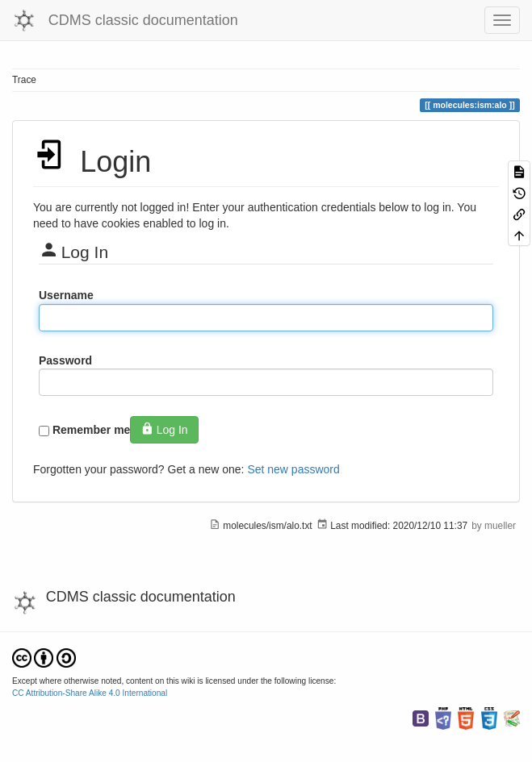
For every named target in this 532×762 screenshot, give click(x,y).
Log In (163, 429)
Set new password (293, 469)
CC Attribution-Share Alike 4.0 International (89, 693)
